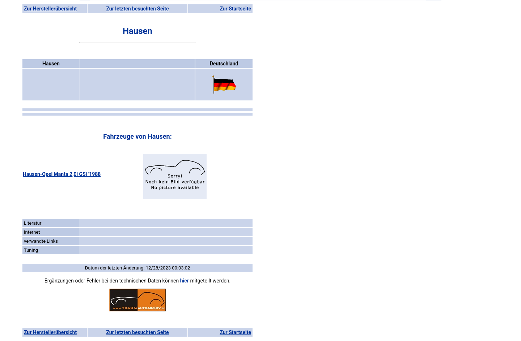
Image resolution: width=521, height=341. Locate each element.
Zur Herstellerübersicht (50, 9)
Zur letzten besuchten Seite (137, 9)
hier (184, 281)
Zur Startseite (235, 9)
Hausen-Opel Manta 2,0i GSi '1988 (62, 174)
